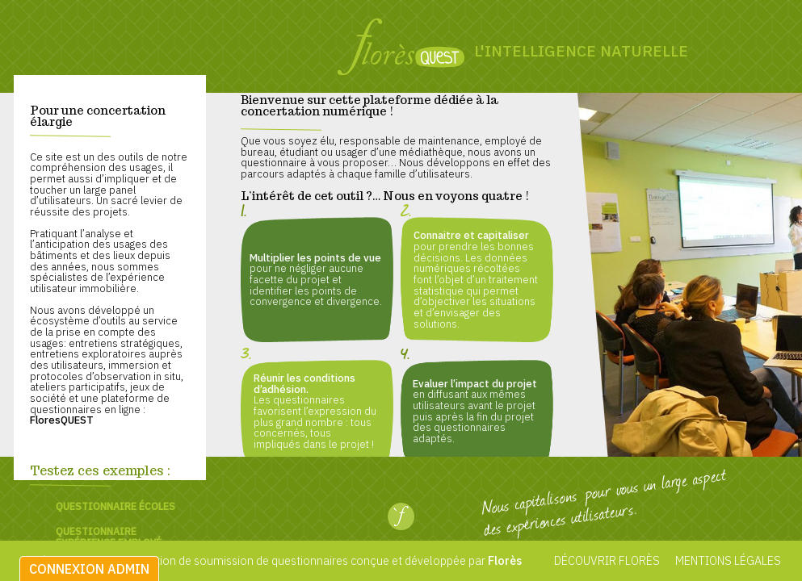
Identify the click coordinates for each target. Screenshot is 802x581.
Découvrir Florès (607, 560)
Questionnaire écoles (115, 505)
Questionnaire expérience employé (109, 537)
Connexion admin (89, 569)
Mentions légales (727, 560)
